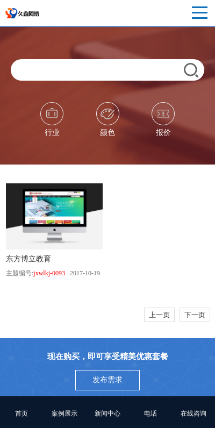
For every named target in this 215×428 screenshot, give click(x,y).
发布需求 (107, 380)
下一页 (194, 315)
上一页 (159, 315)
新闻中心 (107, 413)
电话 (150, 413)
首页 (21, 413)
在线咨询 (193, 413)
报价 (163, 119)
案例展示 (64, 413)
